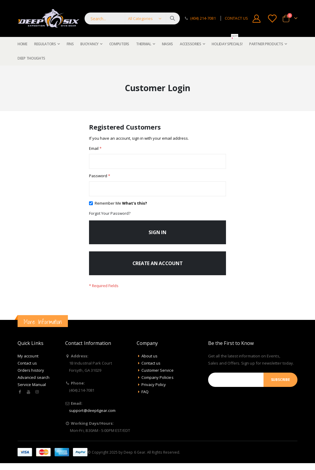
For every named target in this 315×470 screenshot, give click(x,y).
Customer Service (157, 377)
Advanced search (33, 384)
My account (28, 362)
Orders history (31, 377)
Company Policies (157, 384)
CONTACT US (236, 18)
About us (149, 362)
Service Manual (32, 391)
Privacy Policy (153, 391)
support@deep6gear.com (92, 417)
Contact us (27, 370)
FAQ (145, 398)
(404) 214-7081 (203, 18)
